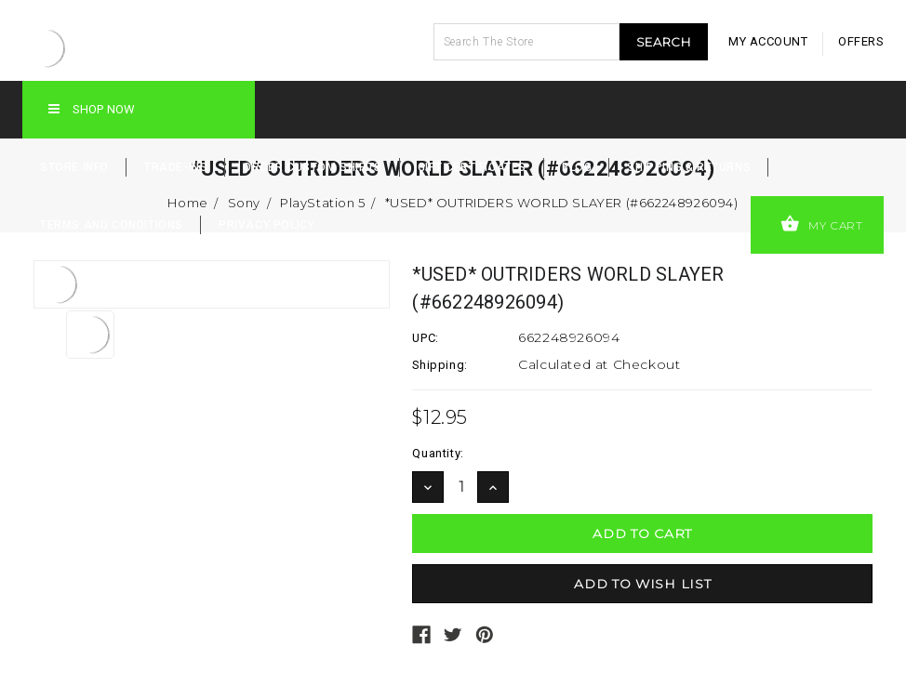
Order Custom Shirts (312, 167)
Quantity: (437, 453)
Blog (577, 167)
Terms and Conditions (111, 224)
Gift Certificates (472, 167)
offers (861, 41)
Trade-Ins (175, 167)
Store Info (74, 167)
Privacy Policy (266, 224)
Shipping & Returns (689, 167)
